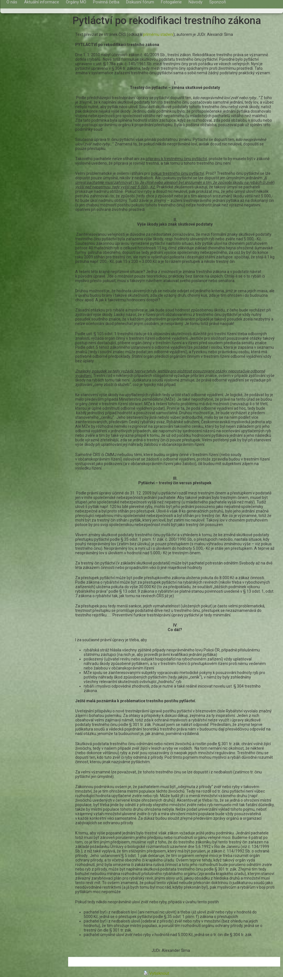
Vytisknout (156, 973)
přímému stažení (158, 34)
